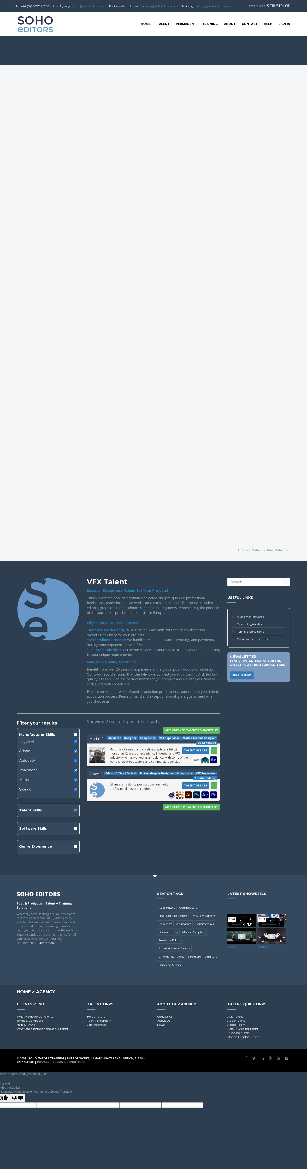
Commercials (204, 924)
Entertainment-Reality (174, 948)
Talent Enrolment (99, 1020)
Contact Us (164, 1016)
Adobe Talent (236, 1024)
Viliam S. (96, 774)
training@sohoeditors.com (213, 6)
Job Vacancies (96, 1024)
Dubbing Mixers (170, 965)
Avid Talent (235, 1016)
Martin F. (96, 739)
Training (210, 24)
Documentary (168, 932)
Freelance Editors (170, 940)
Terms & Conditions (250, 631)
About (230, 24)
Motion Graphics (193, 932)
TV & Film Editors (203, 915)
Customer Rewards (250, 616)
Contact (250, 24)
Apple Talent (236, 1020)
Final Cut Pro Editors (173, 915)
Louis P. (232, 946)
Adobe (24, 751)
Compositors (188, 907)
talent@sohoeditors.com (88, 6)
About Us (163, 1020)
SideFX (25, 789)
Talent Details (195, 750)
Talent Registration (250, 624)
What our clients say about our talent (42, 1029)
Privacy (43, 1062)
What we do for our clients (35, 1016)
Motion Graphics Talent (243, 1037)
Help (268, 24)
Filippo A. (263, 946)
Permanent (186, 24)
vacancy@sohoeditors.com (159, 6)
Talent (163, 24)
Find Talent (276, 550)
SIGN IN (284, 24)
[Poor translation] (17, 1098)
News (161, 1024)
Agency (45, 992)
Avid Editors (167, 907)
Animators (183, 924)
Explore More (46, 943)
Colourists (165, 924)
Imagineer (28, 770)
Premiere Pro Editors (202, 956)
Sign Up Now (241, 675)
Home (146, 24)
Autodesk (27, 760)
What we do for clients (252, 639)
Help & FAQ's (26, 1024)
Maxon (24, 780)
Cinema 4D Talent (171, 956)
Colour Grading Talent (242, 1029)
